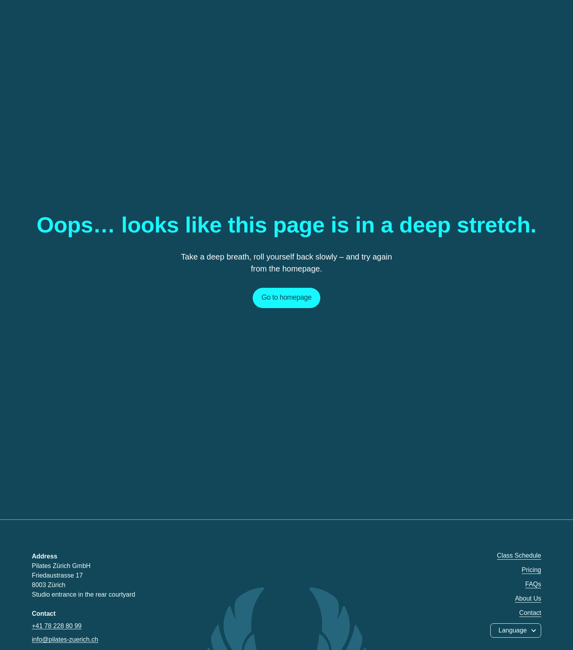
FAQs (533, 584)
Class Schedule (519, 555)
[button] (515, 630)
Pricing (531, 569)
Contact (530, 612)
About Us (528, 598)
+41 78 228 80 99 (57, 626)
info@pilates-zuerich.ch (65, 639)
